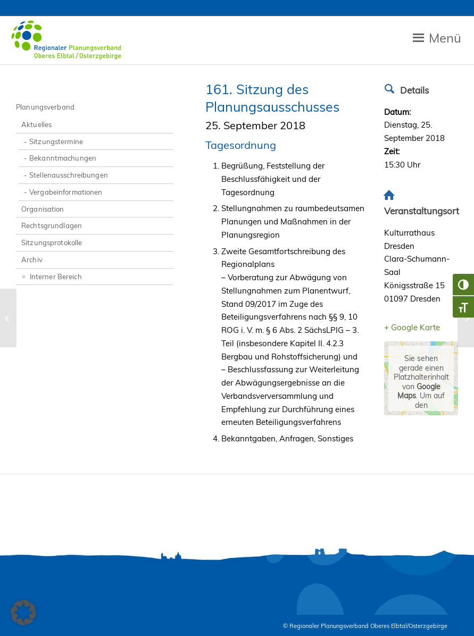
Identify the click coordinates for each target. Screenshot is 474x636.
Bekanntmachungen (62, 158)
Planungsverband (45, 107)
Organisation (42, 209)
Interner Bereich (51, 276)
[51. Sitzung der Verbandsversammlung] (8, 318)
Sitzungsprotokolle (51, 242)
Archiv (32, 259)
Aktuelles (36, 124)
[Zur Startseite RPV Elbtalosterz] (68, 40)
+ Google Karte (412, 327)
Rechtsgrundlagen (51, 225)
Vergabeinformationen (66, 192)
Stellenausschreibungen (68, 175)
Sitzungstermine (56, 141)
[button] (23, 612)
